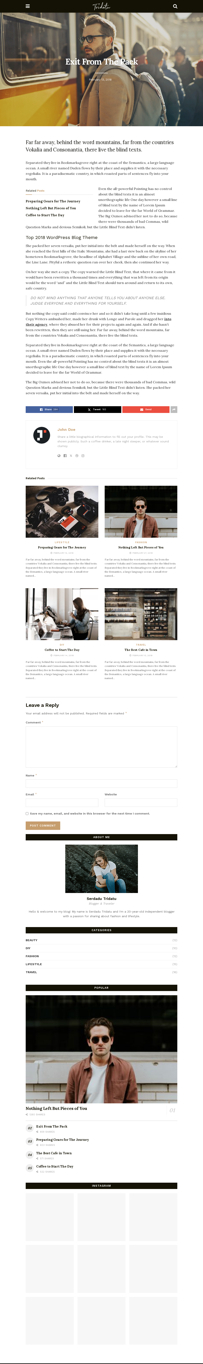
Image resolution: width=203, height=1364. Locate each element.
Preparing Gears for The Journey (53, 201)
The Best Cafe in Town (141, 650)
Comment (35, 722)
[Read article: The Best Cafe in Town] (141, 614)
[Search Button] (175, 6)
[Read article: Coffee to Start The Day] (62, 614)
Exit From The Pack (51, 1126)
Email (31, 794)
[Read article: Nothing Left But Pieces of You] (141, 512)
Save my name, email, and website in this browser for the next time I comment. (90, 813)
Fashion (141, 542)
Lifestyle (62, 542)
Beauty (31, 940)
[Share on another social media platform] (174, 409)
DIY (62, 645)
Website (111, 794)
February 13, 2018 (100, 79)
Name (31, 775)
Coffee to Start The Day (45, 215)
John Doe (66, 429)
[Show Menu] (28, 6)
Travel (141, 645)
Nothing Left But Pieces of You (51, 208)
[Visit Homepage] (101, 6)
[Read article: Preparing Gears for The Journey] (62, 512)
